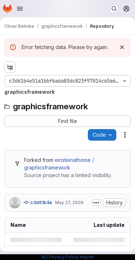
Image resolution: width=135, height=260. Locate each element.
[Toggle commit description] (96, 202)
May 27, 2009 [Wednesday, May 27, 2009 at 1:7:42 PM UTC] (69, 202)
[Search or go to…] (114, 8)
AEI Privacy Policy (59, 257)
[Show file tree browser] (10, 67)
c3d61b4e (37, 202)
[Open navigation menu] (20, 8)
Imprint (87, 257)
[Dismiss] (122, 47)
